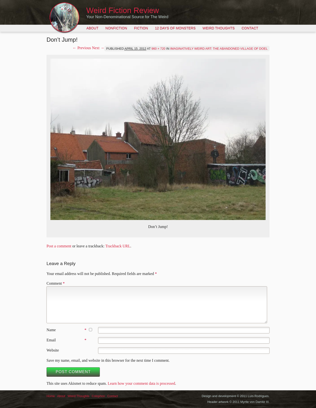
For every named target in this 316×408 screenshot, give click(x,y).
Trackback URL (117, 246)
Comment (56, 283)
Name (51, 330)
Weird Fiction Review (122, 10)
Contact (250, 28)
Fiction (141, 28)
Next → (98, 48)
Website (53, 350)
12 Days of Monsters (175, 28)
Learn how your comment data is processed (141, 383)
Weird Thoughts (219, 28)
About (92, 28)
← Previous (81, 48)
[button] (158, 139)
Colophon (98, 396)
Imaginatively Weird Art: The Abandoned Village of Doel (219, 48)
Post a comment (59, 246)
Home (51, 396)
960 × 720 (158, 48)
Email (51, 340)
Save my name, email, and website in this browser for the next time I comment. (108, 360)
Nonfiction (116, 28)
